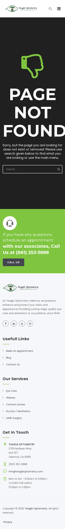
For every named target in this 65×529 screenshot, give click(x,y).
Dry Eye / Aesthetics (18, 411)
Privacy (7, 522)
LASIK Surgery (14, 418)
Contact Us (13, 364)
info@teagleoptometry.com (26, 471)
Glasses (10, 397)
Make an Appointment (19, 351)
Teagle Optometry (36, 508)
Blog (8, 357)
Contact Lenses (15, 404)
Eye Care (11, 391)
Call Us (13, 262)
